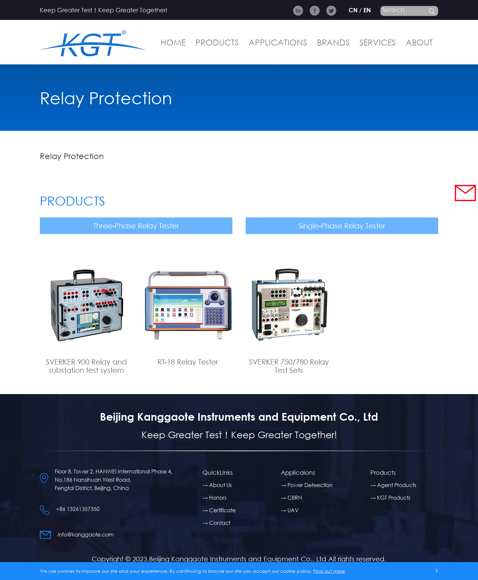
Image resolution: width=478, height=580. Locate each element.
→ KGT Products (390, 497)
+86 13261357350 (78, 508)
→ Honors (214, 497)
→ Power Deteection (307, 484)
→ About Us (217, 484)
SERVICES (377, 42)
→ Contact (216, 522)
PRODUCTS (217, 42)
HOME (173, 42)
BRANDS (333, 42)
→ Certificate (219, 510)
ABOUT (419, 42)
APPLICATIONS (278, 42)
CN (353, 10)
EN (367, 10)
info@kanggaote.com (86, 534)
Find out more (329, 571)
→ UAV (289, 510)
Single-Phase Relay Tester (341, 225)
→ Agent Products (393, 484)
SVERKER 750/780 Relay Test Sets (289, 366)
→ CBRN (291, 497)
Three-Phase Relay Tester (136, 225)
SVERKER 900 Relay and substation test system (86, 366)
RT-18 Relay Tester (187, 362)
